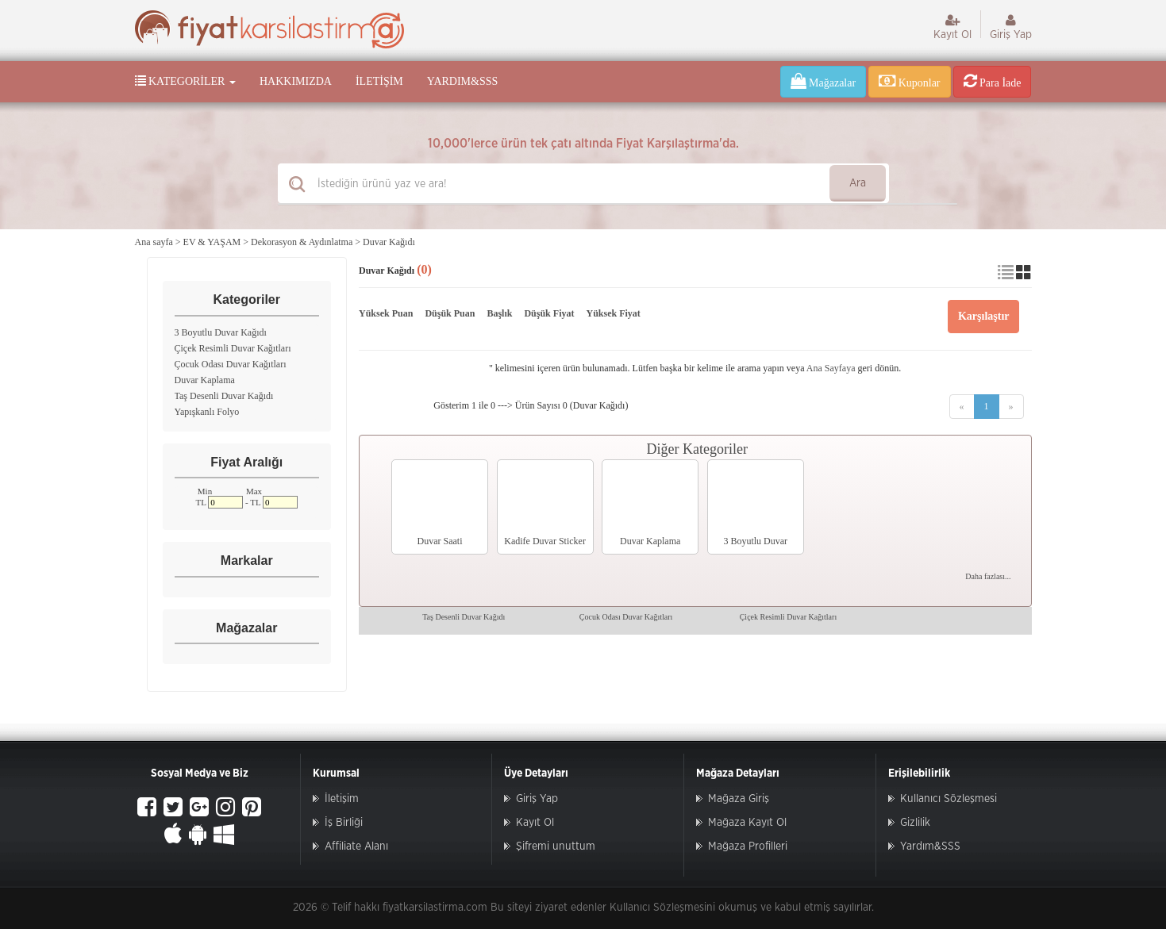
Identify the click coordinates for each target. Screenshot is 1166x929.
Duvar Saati (440, 541)
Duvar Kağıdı (389, 242)
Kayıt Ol (952, 26)
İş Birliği (344, 822)
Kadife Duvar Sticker (545, 541)
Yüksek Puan (386, 313)
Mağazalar (823, 81)
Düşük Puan (450, 313)
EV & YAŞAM (212, 242)
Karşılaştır (984, 316)
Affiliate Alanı (356, 846)
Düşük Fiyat (549, 313)
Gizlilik (915, 822)
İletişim (379, 81)
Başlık (499, 313)
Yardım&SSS (462, 81)
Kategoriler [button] (185, 81)
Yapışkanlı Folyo (207, 411)
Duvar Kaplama (205, 380)
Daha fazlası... (987, 576)
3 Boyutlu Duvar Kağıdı (221, 332)
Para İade (993, 81)
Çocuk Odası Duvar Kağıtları (231, 364)
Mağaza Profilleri (747, 846)
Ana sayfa (154, 242)
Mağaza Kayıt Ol (747, 822)
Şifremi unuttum (555, 846)
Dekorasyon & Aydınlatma (301, 242)
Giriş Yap (1011, 26)
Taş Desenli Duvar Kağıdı (224, 395)
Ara (857, 183)
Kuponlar (909, 81)
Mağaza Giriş (738, 798)
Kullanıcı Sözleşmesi (948, 798)
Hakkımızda (296, 81)
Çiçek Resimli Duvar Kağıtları (233, 348)
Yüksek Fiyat (613, 313)
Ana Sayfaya (831, 368)
